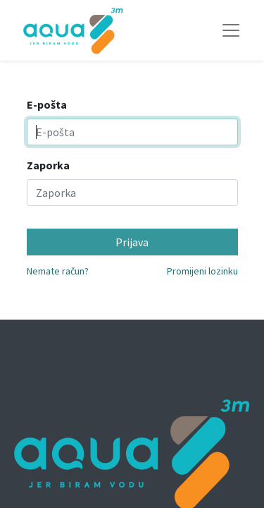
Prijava (132, 242)
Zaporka (48, 165)
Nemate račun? (58, 271)
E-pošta (47, 104)
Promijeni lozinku (202, 271)
